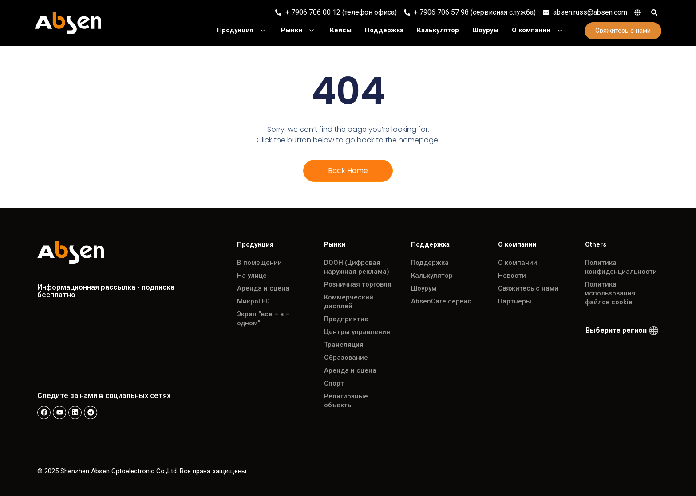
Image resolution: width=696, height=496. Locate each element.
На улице (252, 275)
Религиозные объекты (346, 400)
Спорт (334, 383)
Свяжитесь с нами (528, 288)
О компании (517, 263)
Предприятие (346, 319)
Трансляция (344, 345)
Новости (512, 275)
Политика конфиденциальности (621, 267)
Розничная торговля (358, 284)
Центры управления (357, 332)
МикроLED (253, 301)
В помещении (259, 263)
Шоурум (423, 288)
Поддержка (430, 263)
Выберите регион (616, 330)
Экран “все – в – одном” (263, 318)
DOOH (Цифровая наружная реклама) (356, 267)
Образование (346, 358)
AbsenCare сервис (441, 301)
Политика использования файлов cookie (610, 293)
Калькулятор (432, 275)
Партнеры (514, 301)
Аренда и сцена (263, 288)
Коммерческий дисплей (348, 301)
